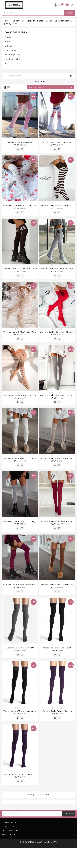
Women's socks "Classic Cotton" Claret (20, 585)
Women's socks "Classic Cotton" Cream (21, 458)
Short (7, 41)
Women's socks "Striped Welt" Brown (20, 269)
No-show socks (12, 59)
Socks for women (16, 32)
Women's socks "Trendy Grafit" (20, 648)
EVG (55, 842)
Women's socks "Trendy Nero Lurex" (19, 711)
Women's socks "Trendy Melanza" (57, 711)
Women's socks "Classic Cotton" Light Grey (22, 521)
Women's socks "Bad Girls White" (57, 142)
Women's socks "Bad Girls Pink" (20, 142)
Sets (7, 63)
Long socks (10, 50)
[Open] (2, 5)
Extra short (10, 46)
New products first (50, 87)
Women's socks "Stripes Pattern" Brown (58, 205)
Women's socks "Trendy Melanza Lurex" (21, 774)
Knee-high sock (12, 55)
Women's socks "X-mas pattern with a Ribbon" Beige (27, 332)
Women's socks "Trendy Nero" (57, 648)
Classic (8, 37)
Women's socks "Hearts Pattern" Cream (21, 205)
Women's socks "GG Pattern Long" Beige (21, 395)
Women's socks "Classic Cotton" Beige (57, 458)
